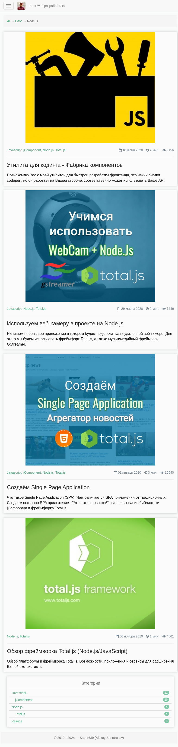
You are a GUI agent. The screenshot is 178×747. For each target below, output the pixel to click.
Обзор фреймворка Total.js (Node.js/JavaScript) (67, 651)
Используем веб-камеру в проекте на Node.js (65, 323)
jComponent (32, 150)
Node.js (48, 150)
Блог (18, 21)
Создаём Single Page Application (48, 487)
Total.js (60, 150)
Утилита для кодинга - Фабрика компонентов (65, 165)
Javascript (14, 150)
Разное (17, 721)
